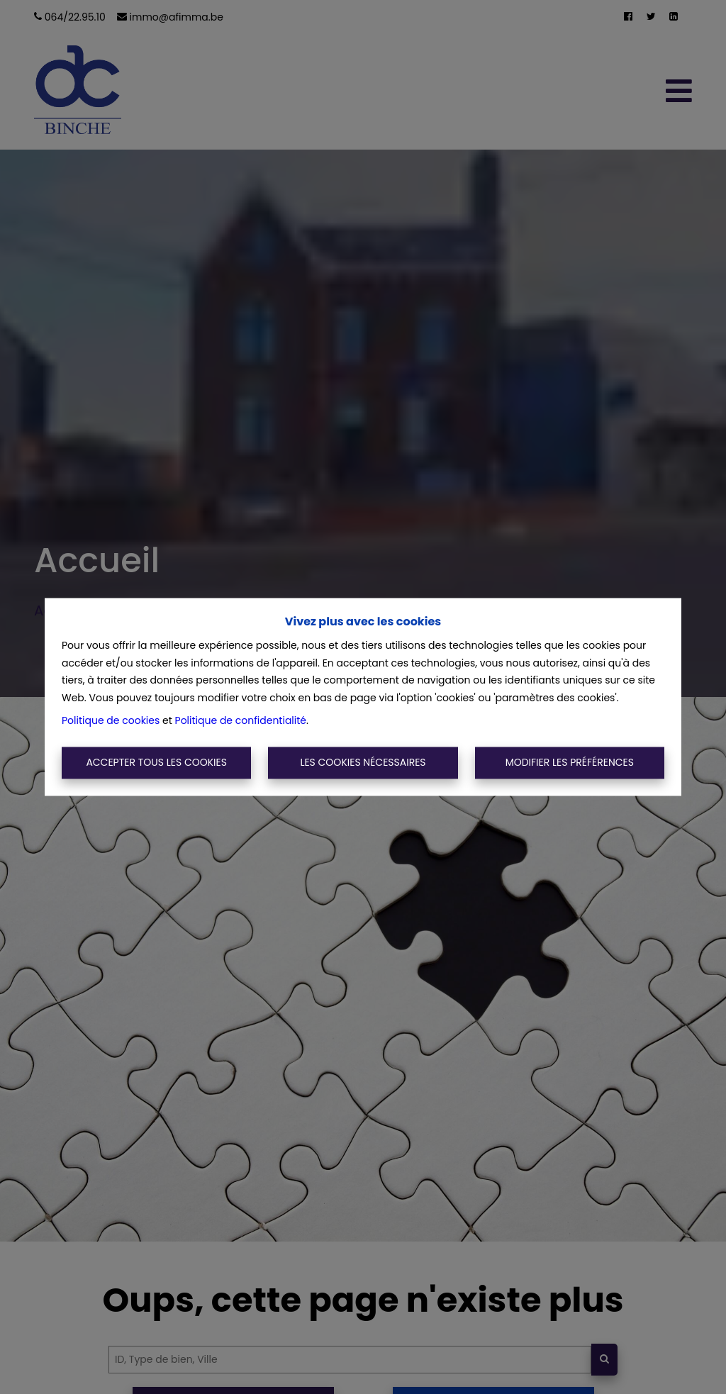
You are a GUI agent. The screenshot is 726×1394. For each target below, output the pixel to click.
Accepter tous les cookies (156, 762)
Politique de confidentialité (240, 721)
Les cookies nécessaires (362, 762)
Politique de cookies (111, 721)
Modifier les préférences (570, 762)
